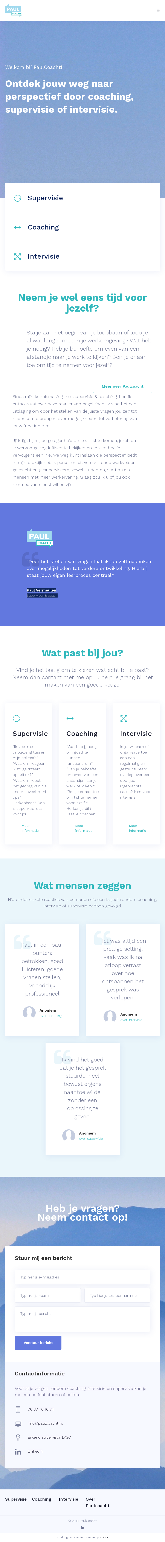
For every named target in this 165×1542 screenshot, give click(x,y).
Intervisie (44, 256)
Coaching (43, 227)
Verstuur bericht (38, 1342)
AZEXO (103, 1537)
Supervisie (45, 198)
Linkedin (35, 1451)
